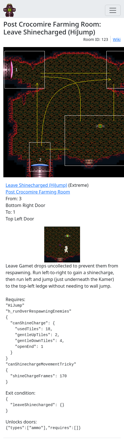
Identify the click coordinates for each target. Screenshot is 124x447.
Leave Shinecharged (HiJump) (36, 185)
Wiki (117, 39)
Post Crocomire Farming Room (38, 192)
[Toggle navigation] (113, 10)
